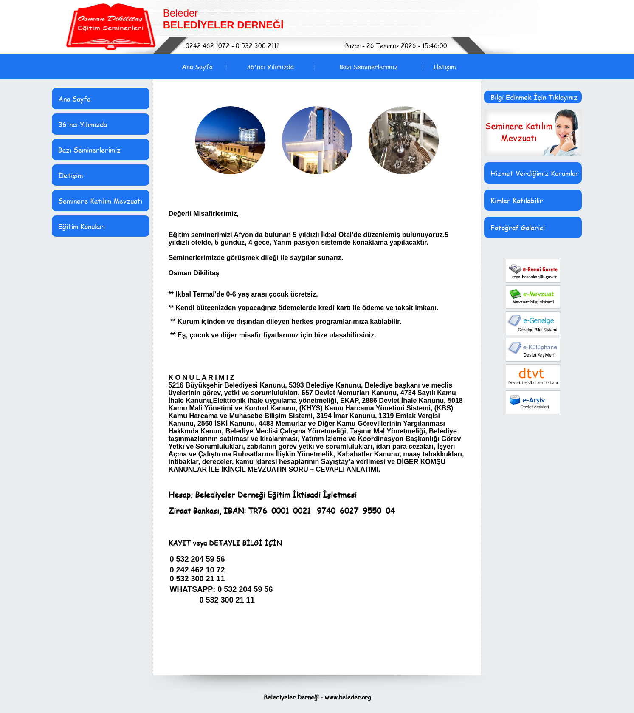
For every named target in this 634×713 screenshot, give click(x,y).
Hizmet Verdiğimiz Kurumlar (534, 173)
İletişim (444, 66)
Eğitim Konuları (81, 226)
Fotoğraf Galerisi (517, 227)
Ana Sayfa (197, 66)
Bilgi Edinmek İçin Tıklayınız (534, 97)
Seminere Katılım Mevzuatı (100, 201)
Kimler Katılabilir (516, 200)
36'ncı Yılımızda (270, 66)
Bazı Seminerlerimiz (368, 66)
